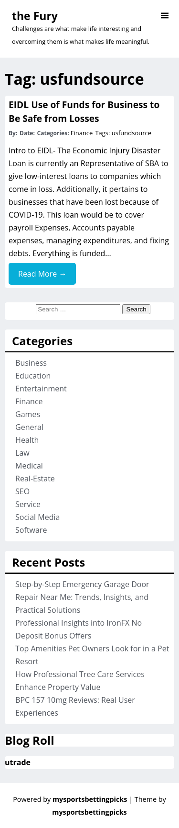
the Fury (35, 15)
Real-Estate (35, 478)
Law (22, 453)
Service (28, 504)
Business (31, 363)
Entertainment (41, 388)
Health (27, 440)
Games (27, 414)
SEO (22, 491)
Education (33, 375)
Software (31, 530)
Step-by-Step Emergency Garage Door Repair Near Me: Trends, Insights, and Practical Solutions (82, 597)
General (29, 427)
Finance (82, 133)
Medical (29, 465)
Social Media (37, 517)
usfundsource (131, 133)
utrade (18, 762)
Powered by (71, 799)
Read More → (42, 274)
